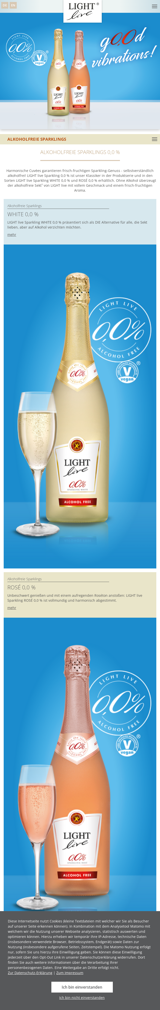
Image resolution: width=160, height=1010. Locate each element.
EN (13, 5)
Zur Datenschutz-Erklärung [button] (30, 972)
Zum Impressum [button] (69, 972)
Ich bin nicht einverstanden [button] (82, 997)
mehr (11, 234)
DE (5, 5)
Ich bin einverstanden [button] (82, 987)
